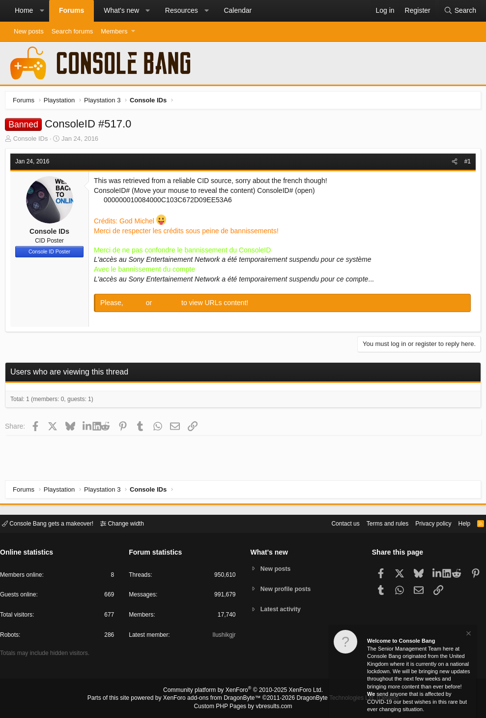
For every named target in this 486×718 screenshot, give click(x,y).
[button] (41, 11)
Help (458, 523)
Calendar (238, 10)
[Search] (460, 11)
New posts (29, 31)
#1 (465, 163)
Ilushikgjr (222, 636)
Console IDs (33, 141)
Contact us (330, 523)
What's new (121, 10)
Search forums (72, 31)
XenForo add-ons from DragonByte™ (214, 699)
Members (114, 31)
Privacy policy (424, 523)
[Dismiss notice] (468, 634)
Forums (71, 10)
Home (24, 10)
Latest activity (282, 610)
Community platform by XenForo (243, 691)
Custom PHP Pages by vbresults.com (243, 707)
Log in (138, 305)
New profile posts (287, 589)
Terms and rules (375, 523)
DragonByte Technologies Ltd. (328, 699)
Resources (181, 10)
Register (170, 305)
